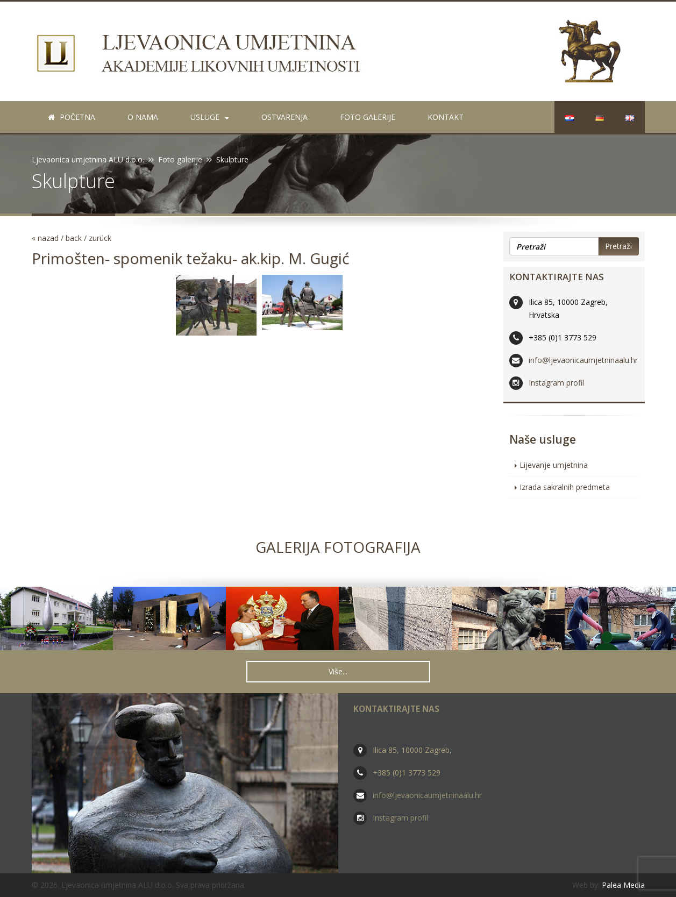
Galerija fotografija (338, 547)
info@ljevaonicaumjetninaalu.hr (583, 360)
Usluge (209, 117)
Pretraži (618, 246)
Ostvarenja (284, 117)
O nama (142, 117)
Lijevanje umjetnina (554, 465)
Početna (71, 117)
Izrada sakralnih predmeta (565, 487)
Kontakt (446, 117)
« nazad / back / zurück (71, 238)
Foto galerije (367, 117)
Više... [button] (338, 671)
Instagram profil (556, 383)
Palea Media (623, 885)
